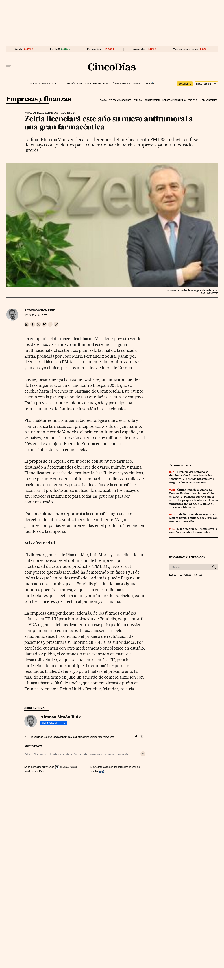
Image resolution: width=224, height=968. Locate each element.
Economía (70, 83)
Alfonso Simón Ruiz (39, 310)
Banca (103, 100)
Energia (138, 100)
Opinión (136, 83)
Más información (34, 771)
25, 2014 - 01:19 (35, 315)
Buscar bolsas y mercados (187, 557)
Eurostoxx (185, 575)
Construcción (152, 100)
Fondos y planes (101, 83)
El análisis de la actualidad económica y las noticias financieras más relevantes (71, 736)
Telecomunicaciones (120, 100)
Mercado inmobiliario (174, 100)
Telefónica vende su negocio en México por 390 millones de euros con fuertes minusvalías (193, 518)
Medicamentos (92, 754)
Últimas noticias (121, 83)
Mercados (57, 83)
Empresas (108, 754)
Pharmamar (40, 754)
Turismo (192, 100)
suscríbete (185, 84)
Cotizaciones (84, 83)
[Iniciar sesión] (206, 83)
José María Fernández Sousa (65, 754)
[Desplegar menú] (8, 67)
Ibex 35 (18, 49)
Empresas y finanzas (39, 83)
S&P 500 (55, 49)
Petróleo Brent (94, 49)
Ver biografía (53, 723)
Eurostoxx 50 (138, 49)
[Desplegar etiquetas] (142, 753)
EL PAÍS (148, 82)
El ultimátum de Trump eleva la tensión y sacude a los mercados (193, 530)
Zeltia (27, 754)
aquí (101, 771)
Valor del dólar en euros (185, 49)
